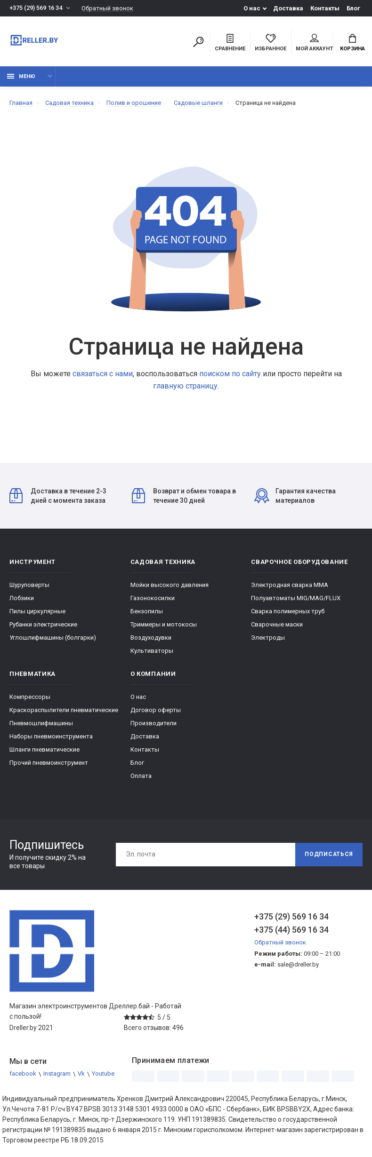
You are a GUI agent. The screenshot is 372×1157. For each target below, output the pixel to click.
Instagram (57, 1074)
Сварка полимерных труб (287, 611)
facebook (22, 1074)
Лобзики (21, 598)
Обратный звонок (107, 8)
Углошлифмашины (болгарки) (52, 637)
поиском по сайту (230, 373)
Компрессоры (29, 696)
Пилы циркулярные (37, 611)
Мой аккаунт (314, 43)
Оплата (141, 775)
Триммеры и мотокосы (163, 624)
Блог (353, 8)
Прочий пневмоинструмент (48, 762)
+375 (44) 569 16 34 (291, 930)
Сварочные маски (277, 624)
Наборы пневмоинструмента (51, 736)
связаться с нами (103, 373)
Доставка (288, 8)
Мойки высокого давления (169, 584)
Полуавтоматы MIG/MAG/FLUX (295, 598)
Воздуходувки (150, 637)
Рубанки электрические (43, 624)
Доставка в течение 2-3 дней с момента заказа (57, 495)
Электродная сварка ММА (289, 584)
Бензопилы (146, 611)
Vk (81, 1074)
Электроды (268, 637)
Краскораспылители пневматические (63, 709)
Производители (153, 723)
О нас (251, 8)
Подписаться (328, 854)
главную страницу (185, 385)
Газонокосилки (152, 598)
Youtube (103, 1074)
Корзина (352, 43)
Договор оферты (155, 709)
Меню (21, 76)
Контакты (325, 8)
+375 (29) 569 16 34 (35, 8)
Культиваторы (151, 650)
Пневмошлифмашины (41, 723)
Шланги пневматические (44, 749)
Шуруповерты (29, 584)
